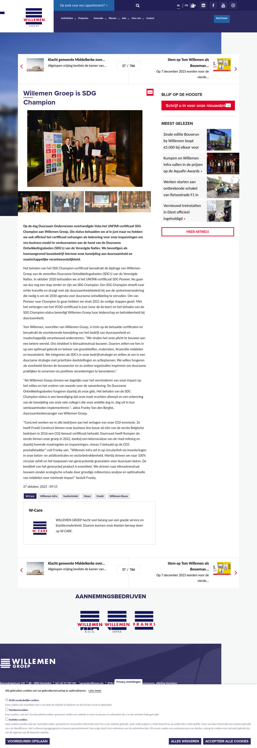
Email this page (150, 92)
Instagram (233, 5)
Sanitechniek (70, 496)
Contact (150, 18)
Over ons (136, 18)
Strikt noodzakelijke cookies (24, 700)
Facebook (213, 5)
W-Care (31, 495)
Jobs (124, 18)
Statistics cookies (18, 719)
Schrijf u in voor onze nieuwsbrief (197, 105)
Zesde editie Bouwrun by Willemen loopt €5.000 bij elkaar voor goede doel (181, 144)
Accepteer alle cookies (227, 741)
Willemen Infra (48, 496)
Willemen (34, 17)
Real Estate (221, 18)
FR (186, 5)
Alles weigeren (185, 741)
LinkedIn (203, 5)
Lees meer (95, 690)
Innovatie (98, 18)
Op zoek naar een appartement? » (84, 5)
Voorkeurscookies (18, 709)
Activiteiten (67, 18)
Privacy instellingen (128, 681)
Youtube (223, 5)
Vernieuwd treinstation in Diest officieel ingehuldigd (182, 212)
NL (178, 5)
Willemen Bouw (119, 496)
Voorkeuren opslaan (28, 741)
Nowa (87, 496)
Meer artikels (198, 232)
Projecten (83, 18)
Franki (100, 496)
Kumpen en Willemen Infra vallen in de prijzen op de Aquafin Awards (183, 164)
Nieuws (112, 18)
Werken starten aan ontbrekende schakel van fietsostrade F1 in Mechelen (181, 191)
